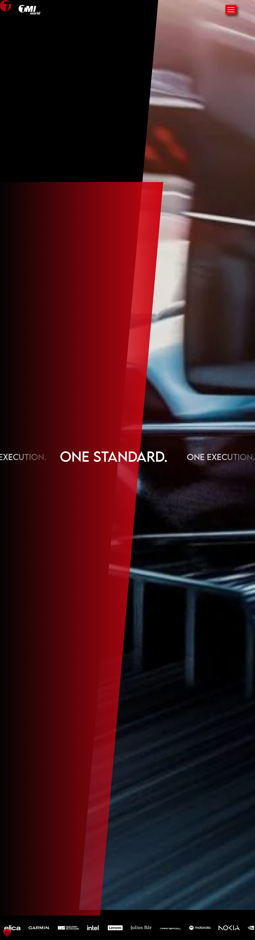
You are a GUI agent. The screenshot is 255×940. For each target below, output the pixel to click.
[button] (7, 933)
